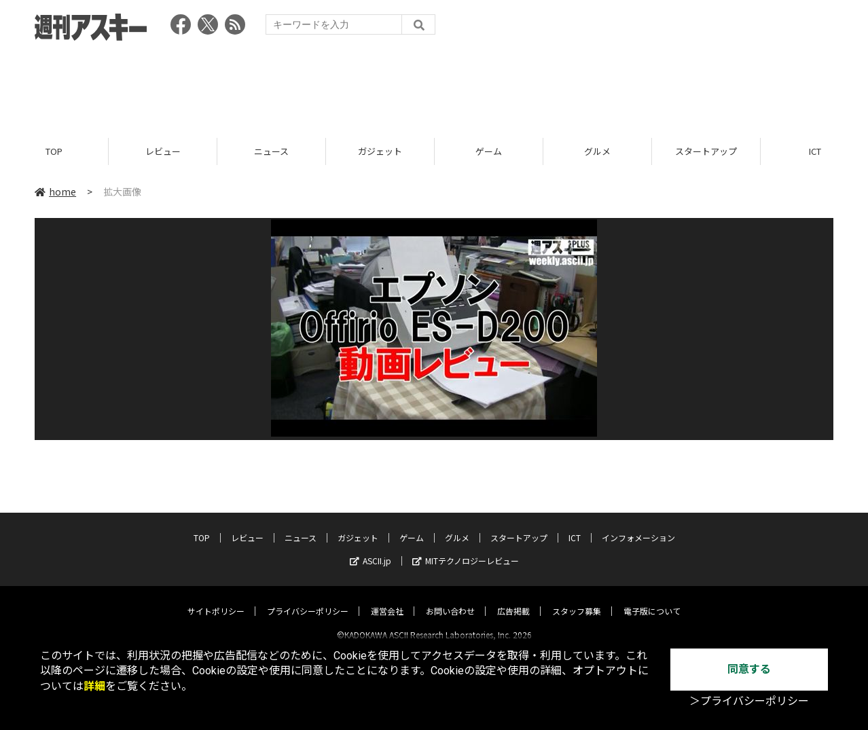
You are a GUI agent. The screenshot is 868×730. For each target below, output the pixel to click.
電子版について (652, 599)
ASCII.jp (370, 549)
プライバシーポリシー (307, 599)
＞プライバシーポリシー (749, 701)
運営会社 (387, 599)
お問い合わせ (450, 599)
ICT (574, 526)
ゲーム (488, 151)
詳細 (94, 686)
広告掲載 (513, 599)
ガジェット (380, 151)
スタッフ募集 (576, 599)
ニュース (271, 151)
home (55, 191)
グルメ (597, 151)
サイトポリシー (216, 599)
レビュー (163, 151)
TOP (54, 151)
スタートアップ (706, 151)
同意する (749, 669)
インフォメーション (638, 526)
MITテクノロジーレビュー (465, 549)
